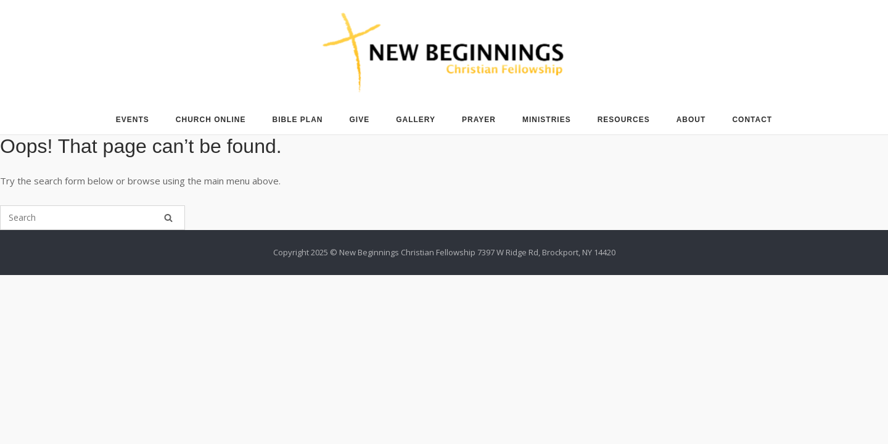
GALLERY (415, 119)
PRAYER (479, 119)
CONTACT (752, 119)
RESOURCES (624, 119)
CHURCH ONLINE (211, 119)
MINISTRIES (546, 119)
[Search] (168, 217)
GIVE (360, 119)
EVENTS (132, 119)
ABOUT (691, 119)
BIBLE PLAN (298, 119)
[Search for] (92, 217)
